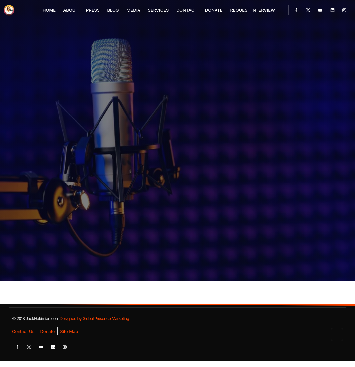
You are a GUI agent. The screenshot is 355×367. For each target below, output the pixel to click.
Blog (113, 10)
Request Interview (252, 10)
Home (49, 10)
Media (133, 10)
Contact (186, 10)
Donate (214, 10)
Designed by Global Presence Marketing (94, 318)
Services (158, 10)
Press (92, 10)
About (70, 10)
